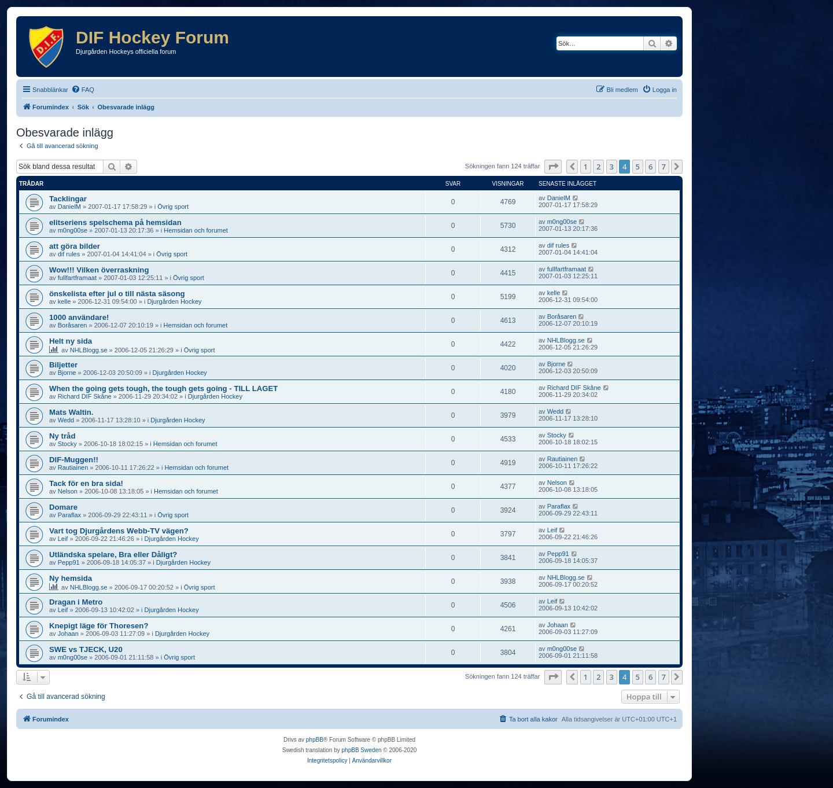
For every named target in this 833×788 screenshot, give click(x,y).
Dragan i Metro (75, 602)
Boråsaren (72, 325)
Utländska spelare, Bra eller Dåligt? (113, 554)
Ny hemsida (70, 578)
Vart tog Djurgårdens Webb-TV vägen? (119, 530)
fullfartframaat (77, 277)
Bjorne (67, 372)
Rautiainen (73, 467)
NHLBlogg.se (89, 350)
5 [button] (638, 166)
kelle (64, 301)
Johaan (68, 633)
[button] (553, 167)
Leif (63, 538)
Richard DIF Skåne (85, 396)
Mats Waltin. (71, 412)
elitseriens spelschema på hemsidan (115, 222)
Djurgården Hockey (174, 301)
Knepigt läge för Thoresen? (98, 625)
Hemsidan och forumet (196, 230)
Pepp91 (69, 562)
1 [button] (586, 166)
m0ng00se (72, 230)
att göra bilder (74, 246)
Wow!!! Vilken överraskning (99, 270)
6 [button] (650, 166)
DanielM (69, 206)
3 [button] (612, 166)
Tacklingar (68, 198)
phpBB (314, 740)
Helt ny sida (70, 341)
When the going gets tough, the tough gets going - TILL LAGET (163, 388)
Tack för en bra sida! (86, 483)
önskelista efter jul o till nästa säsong (117, 293)
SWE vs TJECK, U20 (86, 649)
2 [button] (598, 166)
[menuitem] (82, 90)
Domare (63, 507)
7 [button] (664, 166)
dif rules (69, 254)
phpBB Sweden (362, 750)
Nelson (68, 491)
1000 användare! (79, 317)
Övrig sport (173, 206)
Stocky (67, 443)
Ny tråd (62, 436)
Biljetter (63, 364)
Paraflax (69, 514)
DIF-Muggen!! (73, 459)
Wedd (66, 420)
